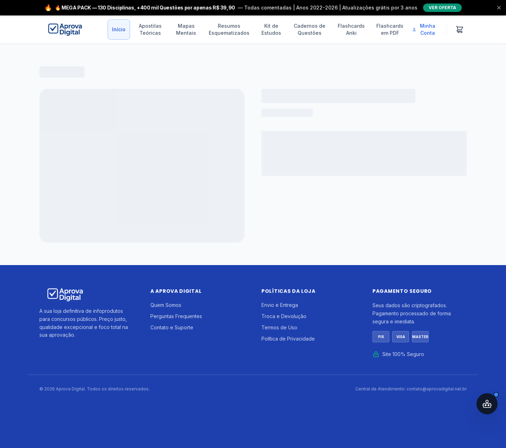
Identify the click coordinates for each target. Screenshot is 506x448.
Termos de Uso (279, 327)
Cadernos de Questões (309, 29)
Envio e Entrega (279, 305)
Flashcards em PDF (389, 29)
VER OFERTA (442, 7)
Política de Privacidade (288, 339)
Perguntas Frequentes (176, 316)
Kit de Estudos (271, 29)
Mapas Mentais (186, 29)
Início (118, 29)
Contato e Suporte (171, 327)
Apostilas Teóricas (150, 29)
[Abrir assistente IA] (487, 403)
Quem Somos (165, 305)
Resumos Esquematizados (229, 29)
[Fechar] (499, 8)
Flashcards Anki (351, 29)
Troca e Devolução (283, 316)
